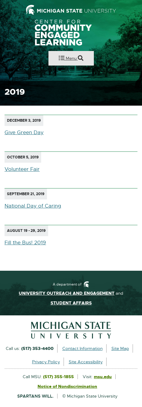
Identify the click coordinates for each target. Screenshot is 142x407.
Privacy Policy (46, 362)
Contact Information (82, 348)
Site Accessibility (86, 362)
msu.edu (103, 377)
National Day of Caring (33, 206)
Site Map (120, 348)
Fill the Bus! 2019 (25, 242)
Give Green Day (24, 132)
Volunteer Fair (22, 169)
